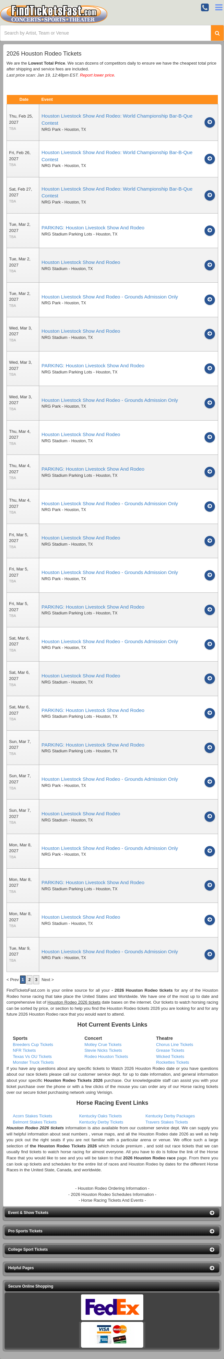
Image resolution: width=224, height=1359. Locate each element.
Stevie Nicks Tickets (103, 1050)
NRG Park (51, 129)
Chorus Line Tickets (174, 1044)
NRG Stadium (54, 268)
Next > (47, 979)
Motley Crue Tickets (103, 1044)
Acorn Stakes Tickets (32, 1115)
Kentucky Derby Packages (170, 1115)
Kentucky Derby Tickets (101, 1122)
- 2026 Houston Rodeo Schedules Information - (112, 1194)
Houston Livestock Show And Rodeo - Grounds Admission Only (109, 296)
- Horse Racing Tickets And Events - (112, 1200)
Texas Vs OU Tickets (32, 1056)
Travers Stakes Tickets (167, 1122)
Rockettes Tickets (172, 1062)
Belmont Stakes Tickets (35, 1122)
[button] (112, 1212)
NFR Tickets (24, 1050)
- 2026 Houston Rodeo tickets (142, 990)
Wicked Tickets (170, 1056)
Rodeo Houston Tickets (106, 1056)
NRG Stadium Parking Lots (66, 234)
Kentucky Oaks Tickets (100, 1115)
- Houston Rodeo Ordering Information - (112, 1188)
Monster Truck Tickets (33, 1062)
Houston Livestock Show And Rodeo (80, 262)
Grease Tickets (170, 1050)
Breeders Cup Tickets (33, 1044)
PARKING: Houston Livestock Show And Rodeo (92, 227)
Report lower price (97, 75)
